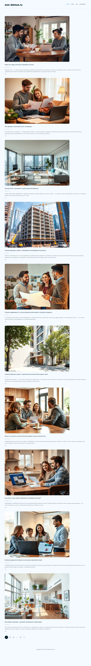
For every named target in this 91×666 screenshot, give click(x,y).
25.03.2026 (7, 131)
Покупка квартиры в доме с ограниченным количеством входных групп (41, 382)
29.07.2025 (7, 448)
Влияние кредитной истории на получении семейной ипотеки (36, 571)
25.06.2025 (7, 574)
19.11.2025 (7, 321)
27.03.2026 (7, 68)
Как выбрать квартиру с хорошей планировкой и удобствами (36, 635)
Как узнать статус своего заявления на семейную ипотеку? (35, 508)
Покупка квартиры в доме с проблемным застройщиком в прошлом (40, 255)
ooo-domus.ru (13, 5)
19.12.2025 (7, 258)
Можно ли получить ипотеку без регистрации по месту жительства (39, 445)
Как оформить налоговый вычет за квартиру (28, 128)
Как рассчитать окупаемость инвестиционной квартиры (33, 192)
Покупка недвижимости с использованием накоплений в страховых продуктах (45, 318)
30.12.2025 (7, 195)
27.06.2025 (7, 511)
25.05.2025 (7, 637)
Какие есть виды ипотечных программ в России (29, 65)
